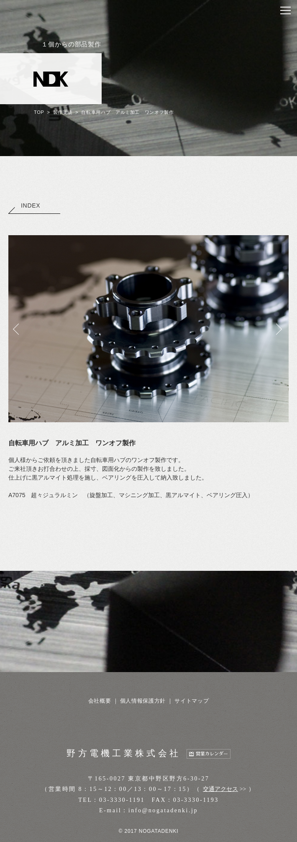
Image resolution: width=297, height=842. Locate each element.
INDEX (24, 205)
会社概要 (99, 701)
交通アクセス (220, 789)
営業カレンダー (212, 754)
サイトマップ (191, 701)
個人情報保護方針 (143, 701)
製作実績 (63, 112)
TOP (39, 112)
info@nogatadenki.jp (163, 810)
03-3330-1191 (122, 800)
